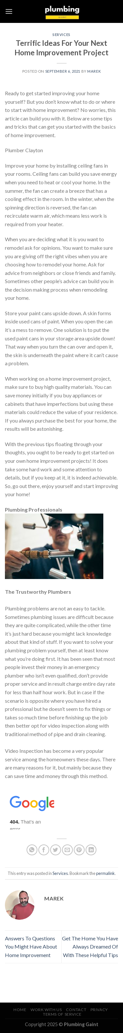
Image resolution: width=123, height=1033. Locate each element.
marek (94, 71)
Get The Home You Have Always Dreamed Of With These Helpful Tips (90, 946)
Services (61, 34)
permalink (105, 873)
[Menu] (9, 11)
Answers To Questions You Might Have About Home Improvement (31, 946)
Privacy (99, 1009)
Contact (76, 1009)
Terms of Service (62, 1014)
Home (19, 1009)
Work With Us (46, 1009)
